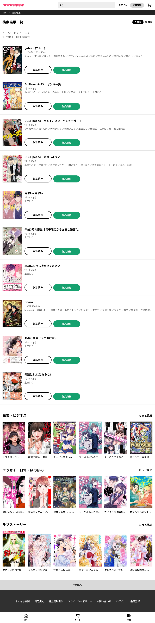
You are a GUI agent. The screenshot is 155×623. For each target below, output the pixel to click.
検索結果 (16, 12)
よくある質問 (22, 601)
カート (78, 620)
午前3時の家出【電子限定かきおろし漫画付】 (52, 229)
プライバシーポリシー (80, 601)
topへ (77, 585)
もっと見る (145, 415)
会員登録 (137, 5)
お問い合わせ (104, 601)
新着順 (148, 22)
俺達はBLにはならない (38, 374)
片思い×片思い (33, 193)
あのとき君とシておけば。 (40, 338)
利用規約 (39, 601)
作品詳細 (66, 70)
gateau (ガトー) (34, 48)
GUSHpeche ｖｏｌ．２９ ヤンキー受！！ (53, 121)
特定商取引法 (56, 601)
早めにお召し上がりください (42, 266)
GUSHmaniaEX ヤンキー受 (42, 84)
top (5, 12)
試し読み (38, 69)
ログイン (123, 5)
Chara (28, 302)
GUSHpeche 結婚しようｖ (42, 157)
